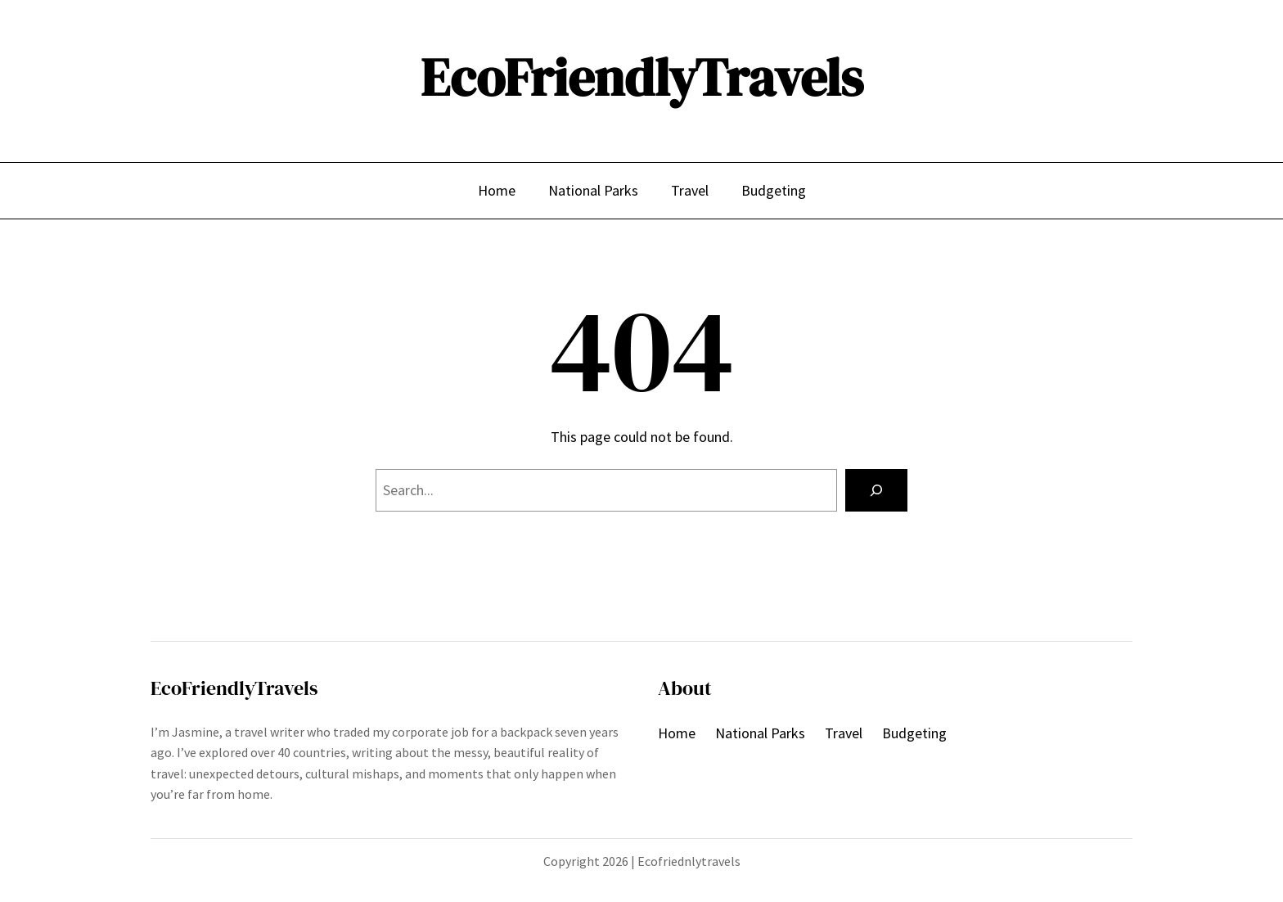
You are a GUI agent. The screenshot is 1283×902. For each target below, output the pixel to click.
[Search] (876, 490)
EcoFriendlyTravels (642, 77)
